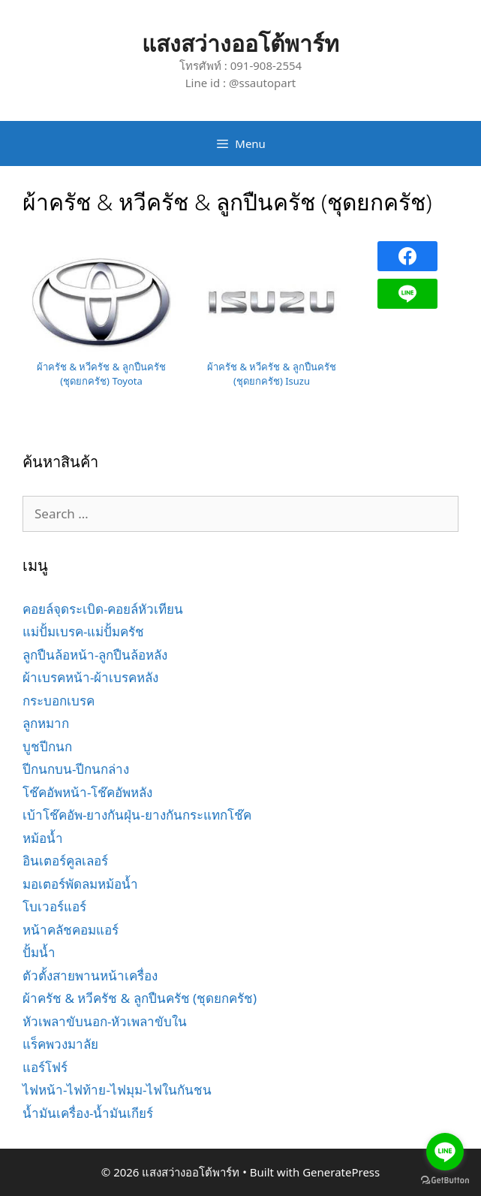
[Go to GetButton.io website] (445, 1180)
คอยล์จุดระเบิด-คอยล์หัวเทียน (103, 609)
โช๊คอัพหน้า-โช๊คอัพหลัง (87, 792)
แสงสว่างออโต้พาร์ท (240, 43)
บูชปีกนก (47, 746)
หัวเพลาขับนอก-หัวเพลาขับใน (105, 1021)
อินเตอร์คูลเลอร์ (65, 860)
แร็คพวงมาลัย (60, 1044)
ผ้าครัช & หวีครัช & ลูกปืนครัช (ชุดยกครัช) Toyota (101, 374)
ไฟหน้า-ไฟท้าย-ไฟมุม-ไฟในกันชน (117, 1089)
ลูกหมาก (46, 723)
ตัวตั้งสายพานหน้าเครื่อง (90, 975)
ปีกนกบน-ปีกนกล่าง (76, 769)
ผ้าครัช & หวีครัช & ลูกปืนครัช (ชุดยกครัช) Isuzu (271, 374)
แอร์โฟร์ (45, 1067)
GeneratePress (341, 1171)
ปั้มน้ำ (39, 952)
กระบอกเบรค (59, 700)
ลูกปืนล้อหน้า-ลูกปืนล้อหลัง (95, 654)
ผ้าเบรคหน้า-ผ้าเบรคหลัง (90, 677)
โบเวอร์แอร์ (54, 906)
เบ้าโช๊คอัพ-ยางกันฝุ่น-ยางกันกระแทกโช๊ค (137, 814)
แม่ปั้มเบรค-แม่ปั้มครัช (83, 631)
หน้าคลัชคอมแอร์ (71, 929)
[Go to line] (445, 1151)
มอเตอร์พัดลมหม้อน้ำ (80, 883)
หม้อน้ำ (43, 838)
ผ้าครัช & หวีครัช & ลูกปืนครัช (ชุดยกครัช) (140, 998)
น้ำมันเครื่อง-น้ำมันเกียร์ (88, 1113)
